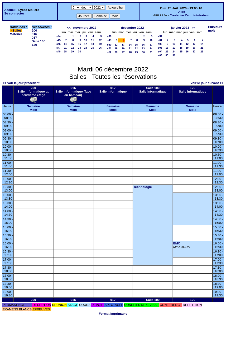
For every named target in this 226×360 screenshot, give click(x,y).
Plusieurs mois (215, 28)
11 (92, 40)
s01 (160, 40)
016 (34, 34)
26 (100, 47)
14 (65, 43)
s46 (58, 43)
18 (92, 43)
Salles (17, 30)
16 (79, 43)
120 (34, 45)
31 (151, 52)
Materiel (16, 34)
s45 (58, 40)
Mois (33, 110)
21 (65, 47)
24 (85, 47)
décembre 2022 (132, 27)
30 (79, 51)
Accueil (9, 10)
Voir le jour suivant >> (207, 83)
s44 (58, 36)
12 (100, 40)
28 (65, 51)
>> (194, 27)
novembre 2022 (84, 27)
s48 (58, 51)
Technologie (142, 187)
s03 (160, 47)
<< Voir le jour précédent (21, 83)
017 (34, 37)
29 (72, 51)
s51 (109, 48)
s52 (109, 52)
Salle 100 (38, 41)
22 (72, 47)
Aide (181, 12)
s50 (109, 44)
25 (92, 47)
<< (69, 27)
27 (123, 52)
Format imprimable (113, 313)
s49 (109, 40)
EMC (176, 243)
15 (72, 43)
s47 (58, 47)
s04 (160, 51)
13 (123, 44)
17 (85, 43)
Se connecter (14, 13)
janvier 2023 (180, 27)
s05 (160, 55)
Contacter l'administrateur (189, 15)
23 (79, 47)
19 (100, 43)
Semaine (33, 106)
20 (123, 48)
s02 (160, 43)
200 (34, 30)
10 (85, 40)
